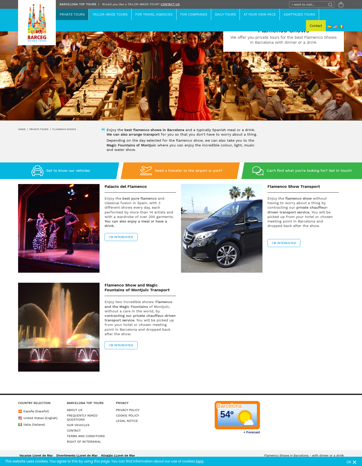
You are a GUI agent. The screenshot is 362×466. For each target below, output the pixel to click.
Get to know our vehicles (68, 170)
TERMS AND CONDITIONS (86, 436)
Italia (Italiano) (31, 425)
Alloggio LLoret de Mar (118, 455)
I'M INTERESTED (121, 237)
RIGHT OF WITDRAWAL (84, 441)
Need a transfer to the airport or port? (188, 170)
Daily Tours (225, 14)
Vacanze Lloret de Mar (36, 455)
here (199, 461)
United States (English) (37, 418)
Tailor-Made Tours (110, 14)
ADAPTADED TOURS (299, 14)
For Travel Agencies (153, 14)
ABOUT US (74, 410)
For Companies (193, 14)
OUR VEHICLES (78, 425)
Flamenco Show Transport (293, 186)
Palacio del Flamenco (126, 186)
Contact (316, 26)
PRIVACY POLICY (128, 410)
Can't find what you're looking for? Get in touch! (309, 170)
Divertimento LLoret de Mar (77, 455)
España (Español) (33, 411)
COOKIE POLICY (127, 415)
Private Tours (72, 14)
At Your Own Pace (260, 14)
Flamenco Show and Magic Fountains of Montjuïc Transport (137, 287)
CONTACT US (170, 4)
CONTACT (74, 430)
